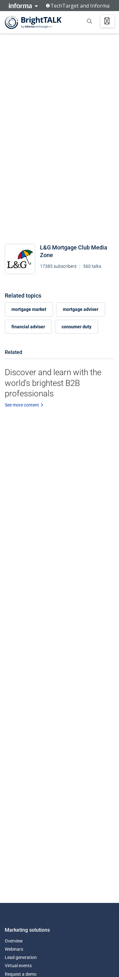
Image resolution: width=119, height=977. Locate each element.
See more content (24, 404)
